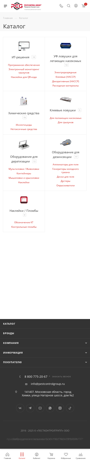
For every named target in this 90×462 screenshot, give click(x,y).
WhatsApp (50, 408)
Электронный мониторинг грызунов (24, 71)
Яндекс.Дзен (60, 408)
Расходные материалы (66, 85)
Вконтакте (20, 408)
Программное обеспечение (24, 65)
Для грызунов (65, 122)
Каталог (9, 323)
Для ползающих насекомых (65, 118)
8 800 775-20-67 (36, 376)
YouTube (40, 408)
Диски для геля (65, 176)
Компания (11, 343)
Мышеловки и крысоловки (24, 178)
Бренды (8, 333)
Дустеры (65, 181)
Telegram (30, 408)
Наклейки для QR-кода (24, 77)
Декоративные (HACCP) (65, 81)
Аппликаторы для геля (65, 164)
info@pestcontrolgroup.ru (48, 384)
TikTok (70, 408)
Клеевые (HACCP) (66, 76)
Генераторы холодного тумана (65, 170)
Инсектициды (24, 124)
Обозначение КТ (23, 222)
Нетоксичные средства (24, 129)
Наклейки (23, 182)
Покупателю (12, 362)
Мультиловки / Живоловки (24, 169)
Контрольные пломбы (24, 226)
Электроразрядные (65, 72)
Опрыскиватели (65, 185)
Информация (13, 352)
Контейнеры (24, 173)
